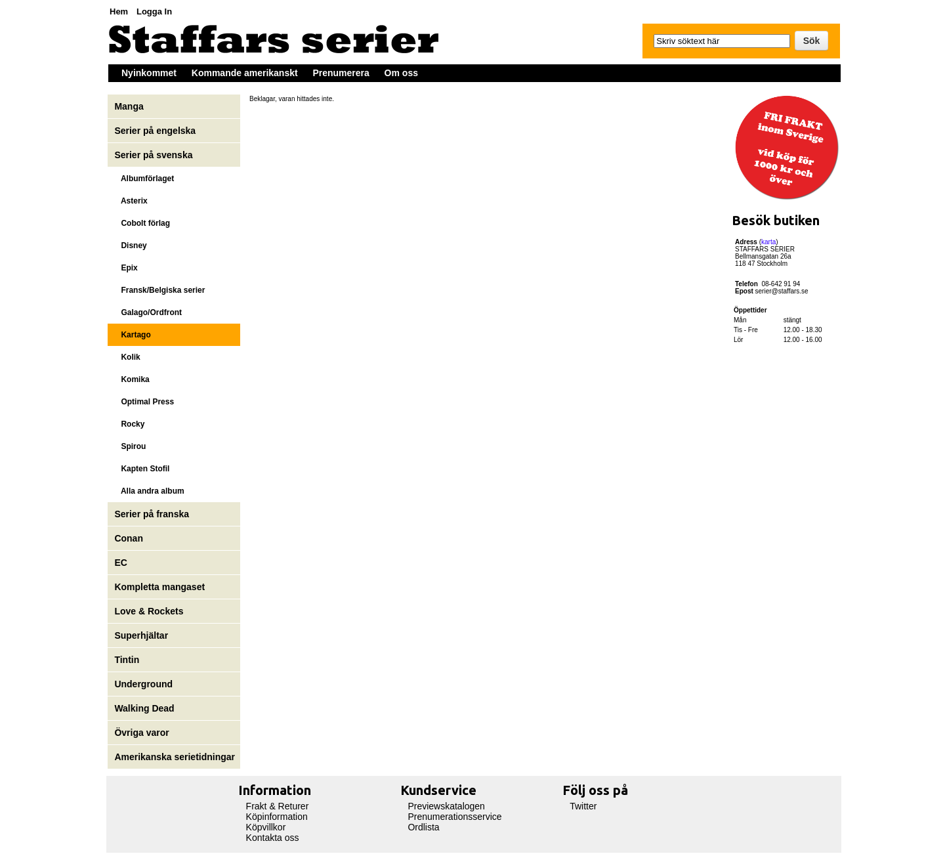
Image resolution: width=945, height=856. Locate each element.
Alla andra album (149, 491)
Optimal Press (144, 401)
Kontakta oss (272, 837)
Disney (130, 245)
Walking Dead (144, 708)
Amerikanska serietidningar (174, 757)
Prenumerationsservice (454, 816)
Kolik (127, 357)
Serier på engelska (156, 130)
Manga (130, 106)
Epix (125, 267)
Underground (143, 684)
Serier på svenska (154, 155)
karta (768, 242)
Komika (131, 379)
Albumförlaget (144, 178)
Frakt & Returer (277, 806)
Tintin (126, 659)
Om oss (401, 73)
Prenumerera (340, 73)
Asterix (130, 200)
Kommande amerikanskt (245, 73)
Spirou (130, 446)
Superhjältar (142, 635)
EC (120, 562)
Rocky (129, 424)
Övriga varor (141, 732)
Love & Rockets (148, 611)
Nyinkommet (149, 73)
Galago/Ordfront (148, 312)
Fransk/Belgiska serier (159, 290)
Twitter (583, 806)
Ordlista (423, 827)
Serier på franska (151, 514)
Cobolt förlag (142, 223)
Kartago (132, 334)
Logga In (154, 11)
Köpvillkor (266, 827)
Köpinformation (277, 816)
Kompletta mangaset (159, 587)
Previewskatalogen (446, 806)
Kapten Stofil (141, 468)
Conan (128, 538)
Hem (119, 11)
